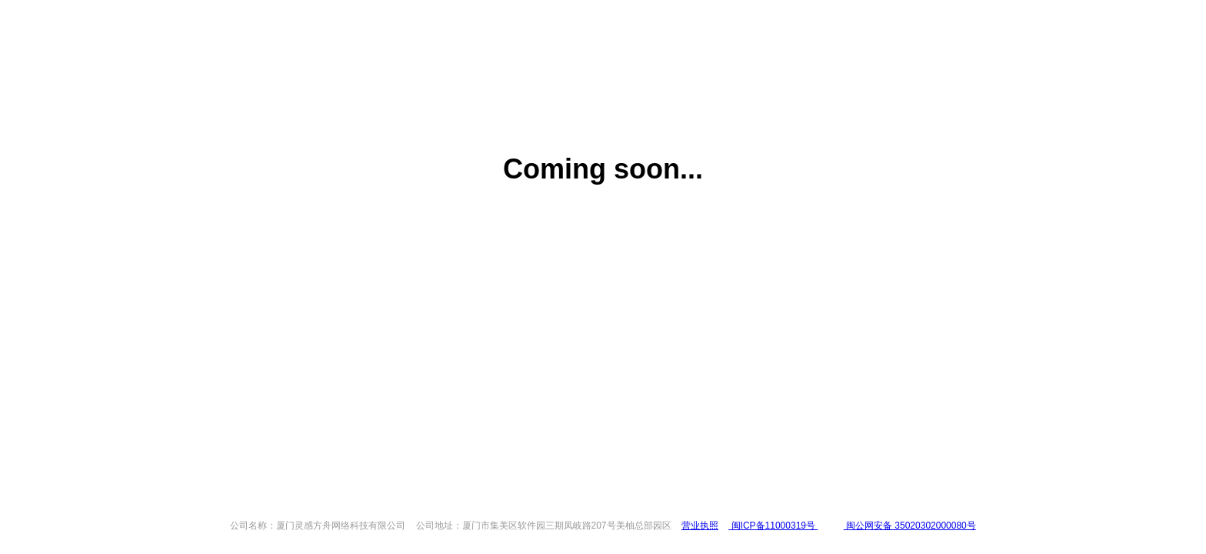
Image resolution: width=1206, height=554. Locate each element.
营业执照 (699, 525)
